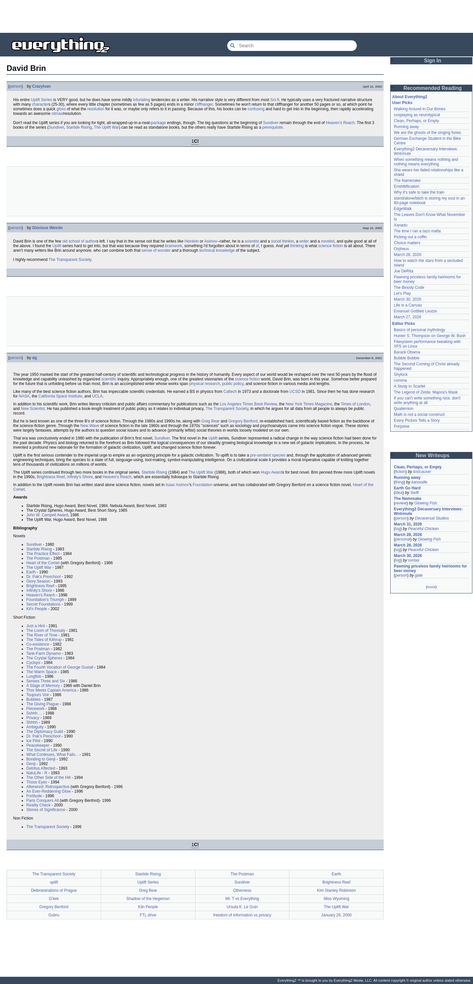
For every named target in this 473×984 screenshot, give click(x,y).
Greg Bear (210, 421)
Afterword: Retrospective (47, 786)
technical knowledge (217, 250)
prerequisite (272, 127)
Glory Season (38, 581)
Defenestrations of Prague (54, 890)
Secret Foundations (43, 604)
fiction (400, 471)
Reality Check (38, 805)
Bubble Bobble (406, 358)
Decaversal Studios (432, 518)
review (401, 503)
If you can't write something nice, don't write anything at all (427, 400)
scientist (252, 241)
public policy (232, 383)
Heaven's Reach (340, 122)
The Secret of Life (41, 750)
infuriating (141, 99)
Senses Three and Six (45, 681)
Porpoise (401, 426)
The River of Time (41, 635)
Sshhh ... (34, 713)
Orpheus (401, 248)
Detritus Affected (40, 768)
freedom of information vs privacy (242, 915)
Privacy (32, 718)
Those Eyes (36, 782)
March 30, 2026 (407, 299)
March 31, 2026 (408, 524)
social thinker (282, 241)
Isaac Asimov (177, 484)
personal (402, 539)
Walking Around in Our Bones (419, 109)
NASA (24, 396)
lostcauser (422, 471)
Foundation (203, 484)
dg (34, 357)
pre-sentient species (267, 455)
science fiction (330, 246)
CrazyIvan (41, 86)
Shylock (401, 374)
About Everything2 (409, 97)
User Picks (402, 102)
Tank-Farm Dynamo (43, 653)
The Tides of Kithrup (43, 639)
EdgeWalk (403, 208)
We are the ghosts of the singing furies (427, 132)
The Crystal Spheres (44, 658)
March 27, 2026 (407, 317)
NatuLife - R (36, 773)
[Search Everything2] (292, 45)
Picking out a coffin (410, 237)
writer (304, 241)
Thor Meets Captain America (51, 690)
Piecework (35, 708)
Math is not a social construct (419, 414)
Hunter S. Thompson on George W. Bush (430, 335)
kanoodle (419, 482)
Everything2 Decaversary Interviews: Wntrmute (428, 511)
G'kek (54, 898)
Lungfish (33, 676)
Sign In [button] (432, 60)
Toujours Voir (37, 695)
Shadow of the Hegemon (148, 898)
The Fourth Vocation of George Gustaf (59, 667)
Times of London (355, 404)
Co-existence (37, 644)
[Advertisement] (236, 16)
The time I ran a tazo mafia (417, 231)
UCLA (97, 396)
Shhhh (32, 722)
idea (399, 492)
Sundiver (271, 122)
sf (82, 241)
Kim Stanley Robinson (336, 890)
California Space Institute (60, 396)
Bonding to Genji (41, 759)
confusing (256, 109)
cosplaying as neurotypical (417, 115)
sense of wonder (156, 250)
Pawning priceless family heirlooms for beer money (430, 568)
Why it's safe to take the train (419, 192)
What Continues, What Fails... (52, 754)
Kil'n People (36, 609)
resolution (95, 109)
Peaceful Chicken (423, 528)
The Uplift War (106, 127)
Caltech (230, 391)
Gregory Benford (243, 421)
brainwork (173, 246)
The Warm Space (41, 672)
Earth (31, 572)
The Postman (38, 558)
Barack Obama (407, 352)
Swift (414, 492)
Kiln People (148, 907)
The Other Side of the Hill (48, 777)
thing (399, 482)
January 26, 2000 (336, 915)
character (40, 104)
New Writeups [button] (433, 455)
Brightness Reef (51, 477)
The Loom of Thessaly (45, 630)
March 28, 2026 (407, 254)
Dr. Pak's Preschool (43, 576)
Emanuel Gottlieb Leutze (415, 311)
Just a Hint (35, 626)
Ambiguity (35, 727)
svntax (413, 560)
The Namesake (407, 180)
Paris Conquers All (42, 800)
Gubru (53, 915)
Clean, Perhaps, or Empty (416, 120)
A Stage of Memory (43, 685)
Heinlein (192, 241)
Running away (406, 126)
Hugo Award (271, 472)
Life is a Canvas (408, 305)
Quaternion (403, 408)
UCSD (295, 391)
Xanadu (400, 225)
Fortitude (34, 796)
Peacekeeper (38, 745)
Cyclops (33, 662)
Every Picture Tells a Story (417, 420)
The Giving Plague (42, 704)
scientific (108, 379)
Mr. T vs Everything (242, 898)
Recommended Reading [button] (432, 88)
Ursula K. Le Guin (242, 907)
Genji (30, 763)
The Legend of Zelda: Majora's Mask (426, 392)
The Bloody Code (409, 287)
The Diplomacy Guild (44, 731)
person (16, 86)
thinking (297, 246)
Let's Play (402, 293)
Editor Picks (403, 323)
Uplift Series (41, 99)
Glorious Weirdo (47, 227)
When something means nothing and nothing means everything (426, 161)
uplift (54, 882)
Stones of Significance (45, 809)
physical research (204, 383)
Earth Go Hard (407, 488)
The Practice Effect (42, 553)
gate (418, 575)
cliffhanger (204, 104)
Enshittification (406, 186)
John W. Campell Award (47, 515)
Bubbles (33, 699)
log (397, 528)
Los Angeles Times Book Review (248, 404)
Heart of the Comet (42, 563)
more (431, 587)
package (158, 122)
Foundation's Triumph (45, 599)
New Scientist (33, 408)
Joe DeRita (403, 271)
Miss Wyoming (336, 898)
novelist (327, 241)
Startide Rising (79, 127)
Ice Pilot (33, 740)
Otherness (242, 890)
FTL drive (148, 915)
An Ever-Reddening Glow (48, 791)
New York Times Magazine (309, 404)
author (91, 241)
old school (71, 241)
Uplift (56, 246)
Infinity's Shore (80, 477)
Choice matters (407, 243)
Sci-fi (274, 99)
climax (57, 113)
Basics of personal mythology (419, 330)
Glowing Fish (425, 503)
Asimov (210, 241)
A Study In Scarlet (409, 386)
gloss (61, 109)
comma (400, 380)
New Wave (90, 425)
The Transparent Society (70, 259)
